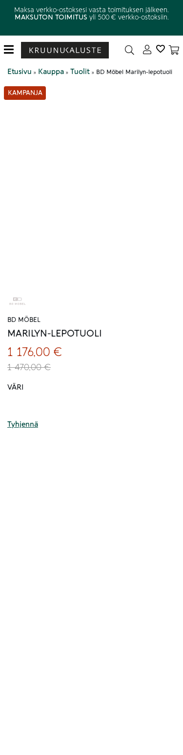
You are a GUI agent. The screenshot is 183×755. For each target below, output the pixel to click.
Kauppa (51, 71)
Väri (15, 387)
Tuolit (80, 71)
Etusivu (19, 71)
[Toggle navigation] (12, 49)
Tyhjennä (22, 424)
